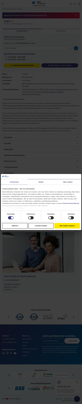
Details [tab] (41, 182)
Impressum (20, 208)
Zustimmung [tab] (14, 182)
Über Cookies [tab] (68, 182)
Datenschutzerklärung (71, 203)
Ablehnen (15, 226)
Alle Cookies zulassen (67, 226)
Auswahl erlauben (41, 226)
